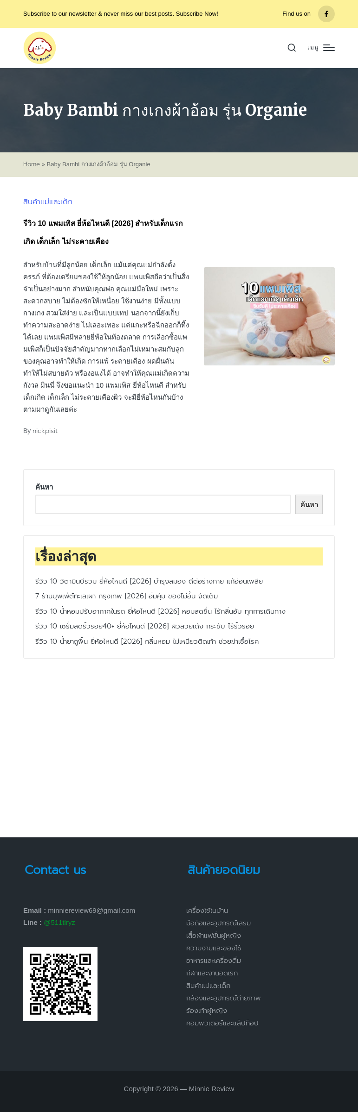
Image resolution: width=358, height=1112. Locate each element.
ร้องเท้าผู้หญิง (206, 1010)
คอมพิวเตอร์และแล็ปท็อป (222, 1023)
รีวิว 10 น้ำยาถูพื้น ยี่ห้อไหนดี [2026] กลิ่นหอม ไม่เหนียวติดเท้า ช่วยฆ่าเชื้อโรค (147, 641)
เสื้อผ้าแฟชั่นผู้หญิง (213, 935)
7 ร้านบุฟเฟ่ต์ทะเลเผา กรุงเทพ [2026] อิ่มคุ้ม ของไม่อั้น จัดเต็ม (126, 596)
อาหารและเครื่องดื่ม (213, 960)
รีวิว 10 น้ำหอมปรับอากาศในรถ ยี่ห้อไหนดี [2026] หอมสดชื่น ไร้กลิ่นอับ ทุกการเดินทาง (160, 611)
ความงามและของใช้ (213, 948)
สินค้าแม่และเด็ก (47, 201)
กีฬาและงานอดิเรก (212, 973)
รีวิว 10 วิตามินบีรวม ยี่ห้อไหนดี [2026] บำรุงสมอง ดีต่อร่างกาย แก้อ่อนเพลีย (149, 581)
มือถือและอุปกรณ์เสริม (218, 923)
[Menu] (321, 48)
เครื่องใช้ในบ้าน (207, 910)
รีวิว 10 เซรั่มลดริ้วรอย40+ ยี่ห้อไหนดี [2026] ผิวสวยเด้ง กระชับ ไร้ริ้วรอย (144, 626)
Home (31, 164)
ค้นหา (44, 487)
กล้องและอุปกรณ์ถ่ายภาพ (223, 998)
